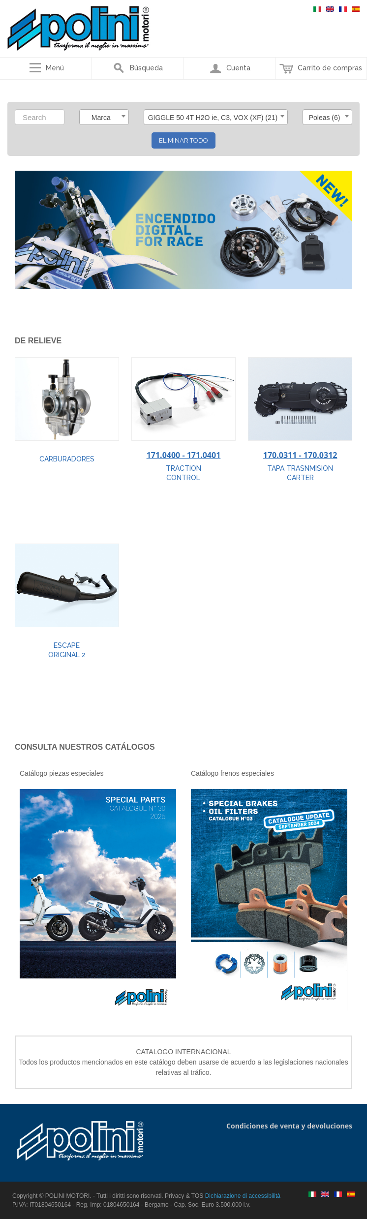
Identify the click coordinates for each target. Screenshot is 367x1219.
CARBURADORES (66, 459)
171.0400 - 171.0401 (184, 455)
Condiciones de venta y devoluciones (289, 1125)
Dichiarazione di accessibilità (242, 1195)
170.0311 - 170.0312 (300, 455)
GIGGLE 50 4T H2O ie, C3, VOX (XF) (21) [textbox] (213, 118)
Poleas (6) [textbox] (324, 118)
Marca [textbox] (101, 118)
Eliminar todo (183, 140)
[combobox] (104, 117)
